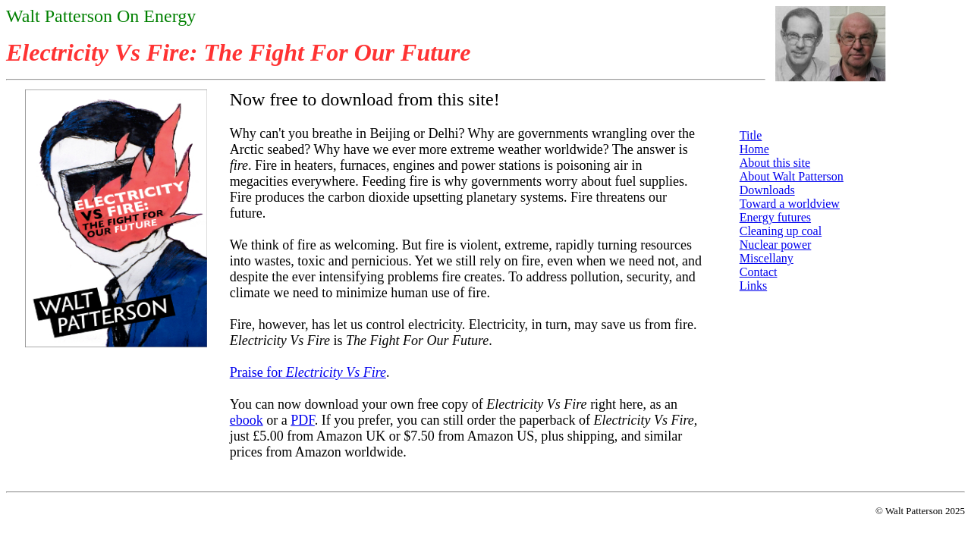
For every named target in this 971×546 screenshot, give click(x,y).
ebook (246, 420)
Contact (759, 271)
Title (751, 135)
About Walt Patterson (792, 176)
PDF (303, 420)
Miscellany (766, 258)
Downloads (767, 190)
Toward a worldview (790, 203)
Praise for (308, 372)
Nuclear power (776, 244)
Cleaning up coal (781, 230)
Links (753, 285)
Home (754, 149)
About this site (775, 162)
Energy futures (775, 217)
